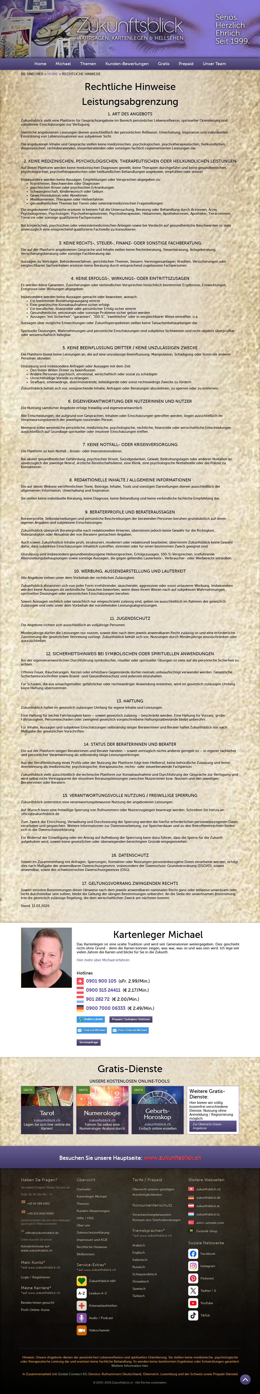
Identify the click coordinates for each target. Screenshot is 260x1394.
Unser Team (214, 63)
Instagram (208, 1266)
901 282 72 (97, 999)
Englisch (138, 1252)
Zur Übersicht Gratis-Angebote (207, 1126)
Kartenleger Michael (92, 1196)
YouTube (207, 1303)
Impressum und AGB (92, 1240)
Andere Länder (93, 1019)
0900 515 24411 (103, 990)
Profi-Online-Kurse (35, 1310)
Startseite (84, 1189)
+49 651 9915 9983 (40, 1213)
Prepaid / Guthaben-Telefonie (131, 1019)
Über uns (83, 1225)
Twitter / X (208, 1291)
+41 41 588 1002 (38, 1203)
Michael (63, 63)
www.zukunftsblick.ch (172, 1158)
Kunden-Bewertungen (127, 63)
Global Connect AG (72, 1374)
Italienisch (139, 1260)
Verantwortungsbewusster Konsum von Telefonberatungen (156, 1217)
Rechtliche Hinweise (92, 1247)
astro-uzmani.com (210, 1223)
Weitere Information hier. (130, 1365)
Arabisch (138, 1245)
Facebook (208, 1254)
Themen (88, 63)
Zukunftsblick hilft (102, 1281)
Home (40, 63)
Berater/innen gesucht (37, 1302)
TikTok (205, 1315)
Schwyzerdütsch (144, 1274)
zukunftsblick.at (208, 1206)
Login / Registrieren (35, 1277)
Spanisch (138, 1288)
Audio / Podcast (101, 1318)
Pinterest (207, 1278)
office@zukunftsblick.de (42, 1233)
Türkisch (138, 1296)
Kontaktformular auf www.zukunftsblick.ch (36, 1248)
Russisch (138, 1267)
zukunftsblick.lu (208, 1214)
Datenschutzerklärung (93, 1232)
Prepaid (186, 63)
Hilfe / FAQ (85, 1218)
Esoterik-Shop (206, 1231)
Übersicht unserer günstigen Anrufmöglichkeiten (153, 1192)
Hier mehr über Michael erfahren (103, 960)
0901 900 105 (101, 981)
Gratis (163, 63)
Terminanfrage (88, 1042)
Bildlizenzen (86, 1254)
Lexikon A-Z (98, 1293)
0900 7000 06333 (105, 1008)
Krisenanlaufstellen (103, 1305)
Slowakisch (140, 1281)
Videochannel (99, 1330)
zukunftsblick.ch (208, 1189)
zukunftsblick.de (208, 1197)
